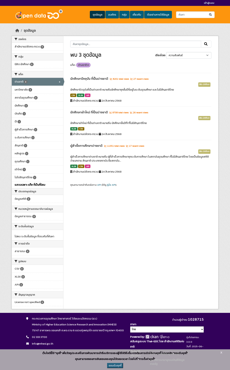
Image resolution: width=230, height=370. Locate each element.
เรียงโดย (160, 55)
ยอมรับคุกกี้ (115, 366)
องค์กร (112, 15)
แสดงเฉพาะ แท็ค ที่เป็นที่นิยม (30, 185)
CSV (73, 95)
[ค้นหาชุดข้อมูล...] (195, 14)
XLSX (80, 95)
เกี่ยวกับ (137, 15)
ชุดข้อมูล (97, 15)
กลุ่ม (124, 15)
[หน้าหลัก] (17, 30)
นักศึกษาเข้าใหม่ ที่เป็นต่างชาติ (89, 112)
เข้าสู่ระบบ (209, 3)
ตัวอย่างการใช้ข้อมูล (158, 15)
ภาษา (133, 324)
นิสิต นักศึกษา (204, 84)
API (87, 95)
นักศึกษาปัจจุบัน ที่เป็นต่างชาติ (89, 78)
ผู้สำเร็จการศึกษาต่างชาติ (86, 145)
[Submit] (211, 14)
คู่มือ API (111, 185)
